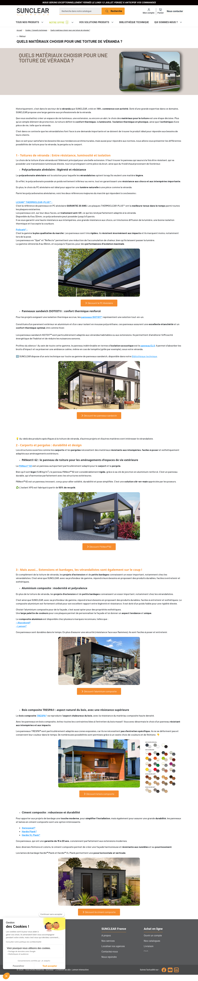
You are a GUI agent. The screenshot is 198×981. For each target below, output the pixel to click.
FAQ (146, 951)
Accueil (19, 30)
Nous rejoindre (109, 957)
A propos (106, 935)
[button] (6, 976)
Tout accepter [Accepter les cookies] (22, 966)
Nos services (108, 940)
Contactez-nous (109, 951)
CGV (146, 957)
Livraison (148, 946)
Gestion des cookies (111, 962)
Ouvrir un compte (153, 935)
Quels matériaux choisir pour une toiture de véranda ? (70, 30)
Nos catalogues (152, 940)
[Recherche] (80, 11)
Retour (21, 36)
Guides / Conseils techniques (36, 30)
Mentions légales (153, 962)
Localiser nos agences (113, 946)
